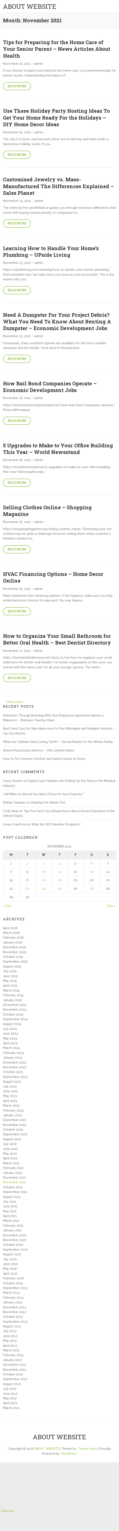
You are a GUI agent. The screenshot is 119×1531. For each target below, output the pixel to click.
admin (38, 63)
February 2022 (13, 1168)
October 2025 (13, 957)
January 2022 (12, 1173)
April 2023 (10, 1101)
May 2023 (10, 1096)
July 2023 (10, 1086)
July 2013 (9, 1331)
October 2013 (13, 1316)
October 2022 (13, 1129)
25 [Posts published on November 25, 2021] (59, 888)
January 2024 (12, 1057)
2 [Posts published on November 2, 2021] (27, 863)
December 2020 (14, 1235)
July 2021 (9, 1201)
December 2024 (14, 1005)
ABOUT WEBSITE (29, 6)
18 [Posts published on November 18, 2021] (59, 880)
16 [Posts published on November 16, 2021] (27, 880)
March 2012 (11, 1408)
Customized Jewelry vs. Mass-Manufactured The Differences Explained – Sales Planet (58, 186)
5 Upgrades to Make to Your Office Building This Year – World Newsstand (58, 448)
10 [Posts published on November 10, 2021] (43, 871)
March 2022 (11, 1163)
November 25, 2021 (17, 132)
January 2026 (12, 942)
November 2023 (14, 1067)
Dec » (111, 905)
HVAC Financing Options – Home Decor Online (53, 577)
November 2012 (14, 1369)
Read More (17, 86)
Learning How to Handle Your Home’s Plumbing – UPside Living (51, 251)
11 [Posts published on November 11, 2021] (59, 871)
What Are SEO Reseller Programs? (56, 824)
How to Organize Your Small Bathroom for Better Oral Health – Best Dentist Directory (57, 639)
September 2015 (15, 1288)
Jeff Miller (10, 794)
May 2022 (10, 1153)
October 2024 (13, 1014)
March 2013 (11, 1350)
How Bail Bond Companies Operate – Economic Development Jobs (50, 387)
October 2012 (13, 1374)
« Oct (7, 905)
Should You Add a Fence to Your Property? (52, 794)
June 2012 (10, 1393)
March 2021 (11, 1220)
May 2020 (10, 1268)
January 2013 (12, 1360)
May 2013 (10, 1340)
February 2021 (13, 1225)
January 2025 (12, 1000)
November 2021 (14, 1182)
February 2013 (13, 1355)
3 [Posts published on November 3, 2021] (43, 863)
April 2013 (10, 1345)
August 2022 (12, 1139)
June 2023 (10, 1091)
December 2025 (14, 947)
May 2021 (10, 1211)
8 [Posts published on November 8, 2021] (11, 871)
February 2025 (13, 995)
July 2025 (10, 971)
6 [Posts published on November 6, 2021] (92, 863)
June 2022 (10, 1149)
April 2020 (10, 1273)
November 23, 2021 (17, 262)
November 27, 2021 (16, 63)
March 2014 (11, 1292)
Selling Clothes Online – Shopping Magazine (47, 510)
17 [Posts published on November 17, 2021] (43, 880)
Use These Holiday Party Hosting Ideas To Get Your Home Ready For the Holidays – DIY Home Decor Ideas (56, 117)
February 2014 (13, 1297)
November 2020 (14, 1240)
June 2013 (10, 1336)
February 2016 (13, 1278)
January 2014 (12, 1302)
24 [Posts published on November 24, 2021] (43, 888)
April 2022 (10, 1158)
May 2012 (10, 1398)
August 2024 (12, 1024)
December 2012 (14, 1364)
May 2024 (10, 1038)
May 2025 (10, 981)
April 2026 (10, 928)
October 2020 (13, 1244)
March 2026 (11, 933)
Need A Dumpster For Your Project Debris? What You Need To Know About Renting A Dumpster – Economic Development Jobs (57, 321)
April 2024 (10, 1043)
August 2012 (12, 1384)
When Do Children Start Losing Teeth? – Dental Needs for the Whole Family (58, 742)
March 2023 (11, 1105)
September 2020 (15, 1249)
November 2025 (14, 952)
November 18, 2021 (17, 398)
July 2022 (10, 1144)
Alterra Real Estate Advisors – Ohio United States (38, 750)
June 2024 (10, 1033)
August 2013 (12, 1326)
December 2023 (14, 1062)
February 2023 (13, 1110)
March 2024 (11, 1048)
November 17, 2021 (16, 650)
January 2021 (12, 1230)
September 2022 (15, 1134)
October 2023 (13, 1072)
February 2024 (13, 1053)
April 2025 (10, 985)
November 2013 (14, 1312)
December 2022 (14, 1120)
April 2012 (10, 1403)
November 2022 (14, 1125)
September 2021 (15, 1192)
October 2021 (13, 1187)
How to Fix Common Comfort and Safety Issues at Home (44, 758)
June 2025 (10, 976)
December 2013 (14, 1307)
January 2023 (12, 1115)
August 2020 (12, 1254)
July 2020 (10, 1259)
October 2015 (13, 1283)
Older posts (14, 701)
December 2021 (14, 1177)
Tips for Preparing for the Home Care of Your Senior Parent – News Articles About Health (56, 49)
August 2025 (12, 966)
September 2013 (15, 1321)
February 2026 (13, 937)
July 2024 (10, 1029)
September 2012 (15, 1379)
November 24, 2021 (17, 201)
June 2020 (10, 1264)
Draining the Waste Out (48, 802)
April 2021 (10, 1216)
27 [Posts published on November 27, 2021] (91, 888)
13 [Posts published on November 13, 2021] (91, 871)
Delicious (7, 1511)
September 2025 (15, 961)
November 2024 (14, 1009)
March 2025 (11, 990)
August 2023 (12, 1081)
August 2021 (12, 1197)
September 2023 (15, 1077)
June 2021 (10, 1206)
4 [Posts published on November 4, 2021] (59, 863)
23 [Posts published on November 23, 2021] (27, 888)
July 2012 (9, 1388)
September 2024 (15, 1019)
